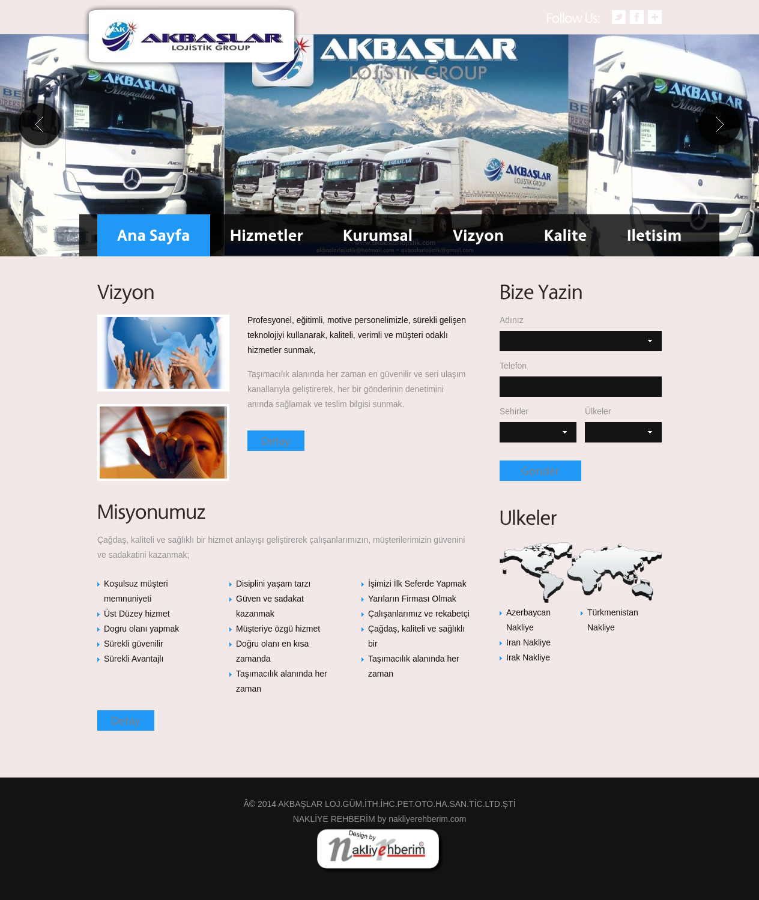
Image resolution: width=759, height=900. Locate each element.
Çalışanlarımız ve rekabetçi (419, 613)
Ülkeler (598, 411)
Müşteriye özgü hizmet (278, 628)
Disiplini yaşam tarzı (273, 583)
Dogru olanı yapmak (141, 628)
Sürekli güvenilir (133, 643)
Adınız (512, 320)
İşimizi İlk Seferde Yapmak (417, 583)
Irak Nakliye (528, 657)
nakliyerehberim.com (427, 819)
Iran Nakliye (528, 642)
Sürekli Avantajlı (133, 658)
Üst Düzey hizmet (137, 613)
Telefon (513, 365)
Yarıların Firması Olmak (412, 598)
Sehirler (514, 411)
